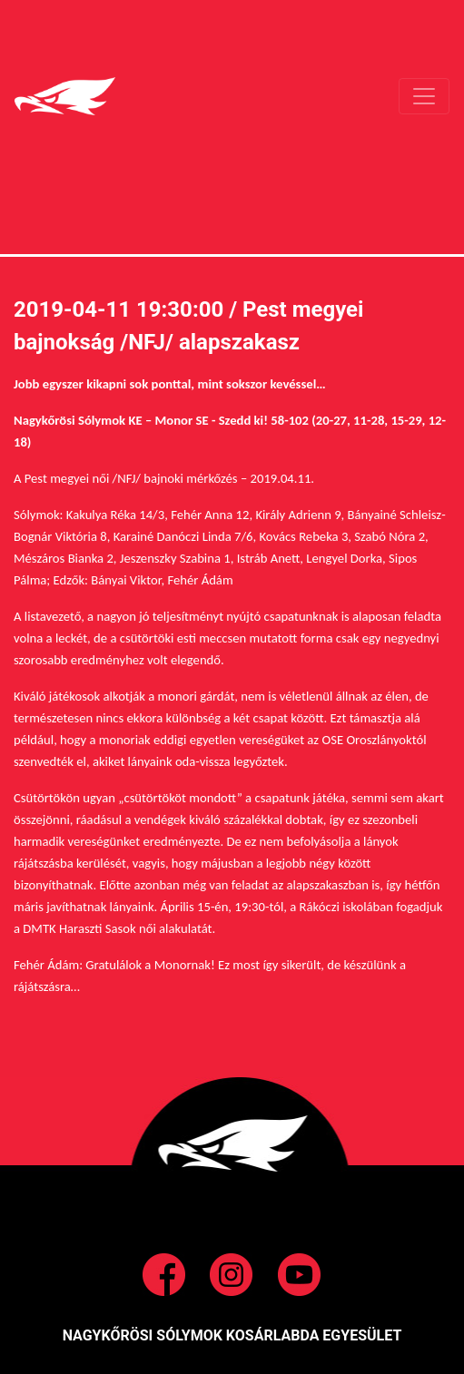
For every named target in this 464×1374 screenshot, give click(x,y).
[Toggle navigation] (424, 96)
